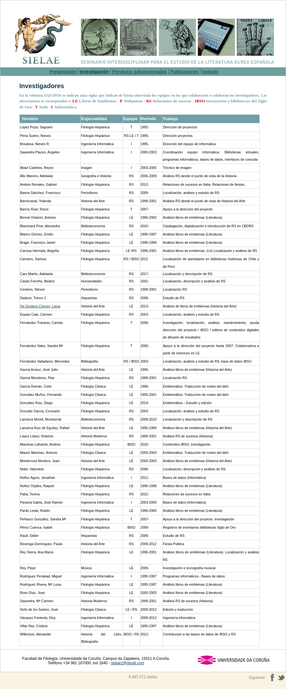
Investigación (94, 71)
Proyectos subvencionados (139, 71)
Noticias (210, 71)
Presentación (62, 71)
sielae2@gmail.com (127, 663)
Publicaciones (184, 71)
